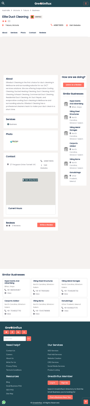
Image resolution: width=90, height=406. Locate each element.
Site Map (9, 393)
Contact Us (10, 350)
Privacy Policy (11, 366)
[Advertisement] (45, 56)
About (4, 32)
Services (14, 32)
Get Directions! (30, 180)
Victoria (16, 10)
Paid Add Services (55, 354)
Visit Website (75, 25)
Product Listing (54, 370)
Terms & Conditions (14, 370)
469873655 (46, 161)
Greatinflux (37, 402)
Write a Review (46, 225)
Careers (9, 354)
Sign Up (64, 383)
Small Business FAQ (14, 386)
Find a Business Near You (60, 397)
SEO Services (53, 350)
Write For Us (11, 362)
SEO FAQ (10, 390)
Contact (32, 32)
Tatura (26, 10)
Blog (8, 382)
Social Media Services (56, 366)
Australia (6, 10)
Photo (23, 32)
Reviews (42, 32)
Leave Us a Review (73, 85)
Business (36, 10)
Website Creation (54, 358)
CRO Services (53, 362)
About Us (9, 358)
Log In (52, 383)
